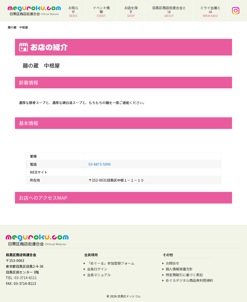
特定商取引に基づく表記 (184, 274)
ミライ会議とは (210, 11)
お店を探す (131, 11)
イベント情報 (101, 11)
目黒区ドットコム (129, 296)
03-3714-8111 (25, 277)
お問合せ (172, 263)
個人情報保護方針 (179, 269)
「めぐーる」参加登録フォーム (110, 263)
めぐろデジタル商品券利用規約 (189, 280)
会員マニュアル (99, 274)
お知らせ (73, 11)
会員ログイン (97, 269)
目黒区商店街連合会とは (169, 11)
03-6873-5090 (100, 164)
